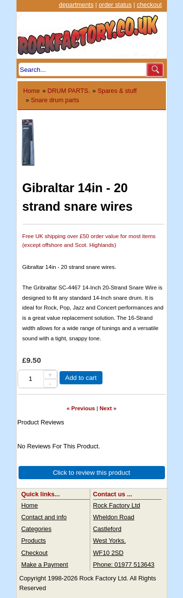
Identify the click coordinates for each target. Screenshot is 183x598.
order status (115, 4)
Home (31, 90)
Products (33, 540)
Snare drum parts (55, 100)
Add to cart (81, 377)
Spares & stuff (117, 90)
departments (76, 4)
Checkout (34, 552)
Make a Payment (44, 564)
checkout (149, 4)
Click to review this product (91, 472)
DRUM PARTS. (68, 90)
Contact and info (44, 517)
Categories (36, 528)
